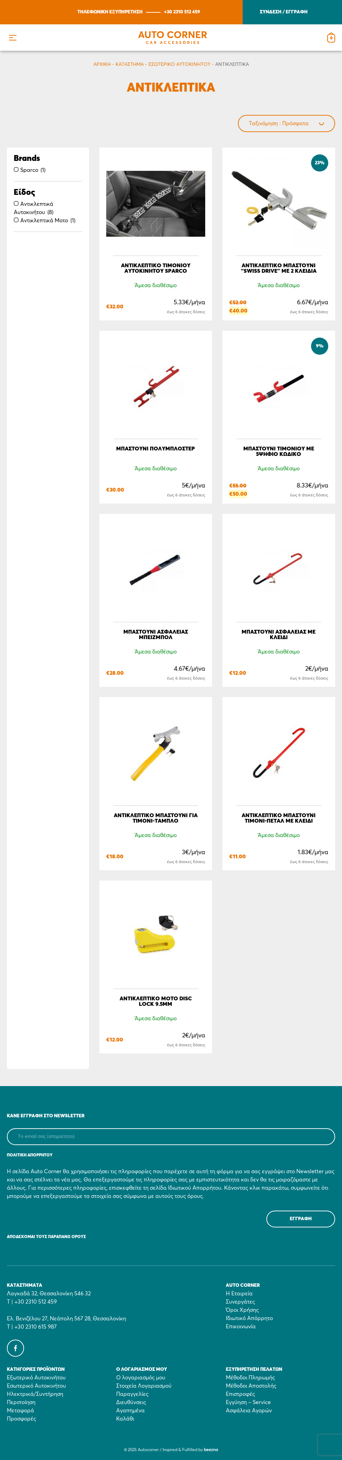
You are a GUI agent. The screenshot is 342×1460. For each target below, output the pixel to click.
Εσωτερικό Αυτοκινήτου (179, 64)
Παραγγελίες (132, 1394)
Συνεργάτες (240, 1302)
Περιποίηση (21, 1402)
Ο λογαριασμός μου (140, 1377)
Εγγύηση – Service (248, 1402)
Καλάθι (125, 1419)
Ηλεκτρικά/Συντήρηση (35, 1394)
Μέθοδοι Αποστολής (251, 1386)
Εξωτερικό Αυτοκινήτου (36, 1377)
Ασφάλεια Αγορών (249, 1410)
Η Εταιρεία (239, 1293)
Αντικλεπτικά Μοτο (44, 220)
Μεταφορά (20, 1410)
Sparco (29, 170)
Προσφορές (21, 1419)
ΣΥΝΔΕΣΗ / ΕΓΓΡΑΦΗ (284, 12)
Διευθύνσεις (131, 1402)
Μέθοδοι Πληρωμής (250, 1377)
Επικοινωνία (241, 1326)
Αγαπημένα (130, 1410)
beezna (211, 1450)
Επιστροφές (240, 1394)
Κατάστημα (129, 64)
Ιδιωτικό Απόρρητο (249, 1318)
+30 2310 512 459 (182, 12)
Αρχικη (102, 64)
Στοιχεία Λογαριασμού (144, 1386)
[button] (12, 37)
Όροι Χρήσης (242, 1310)
